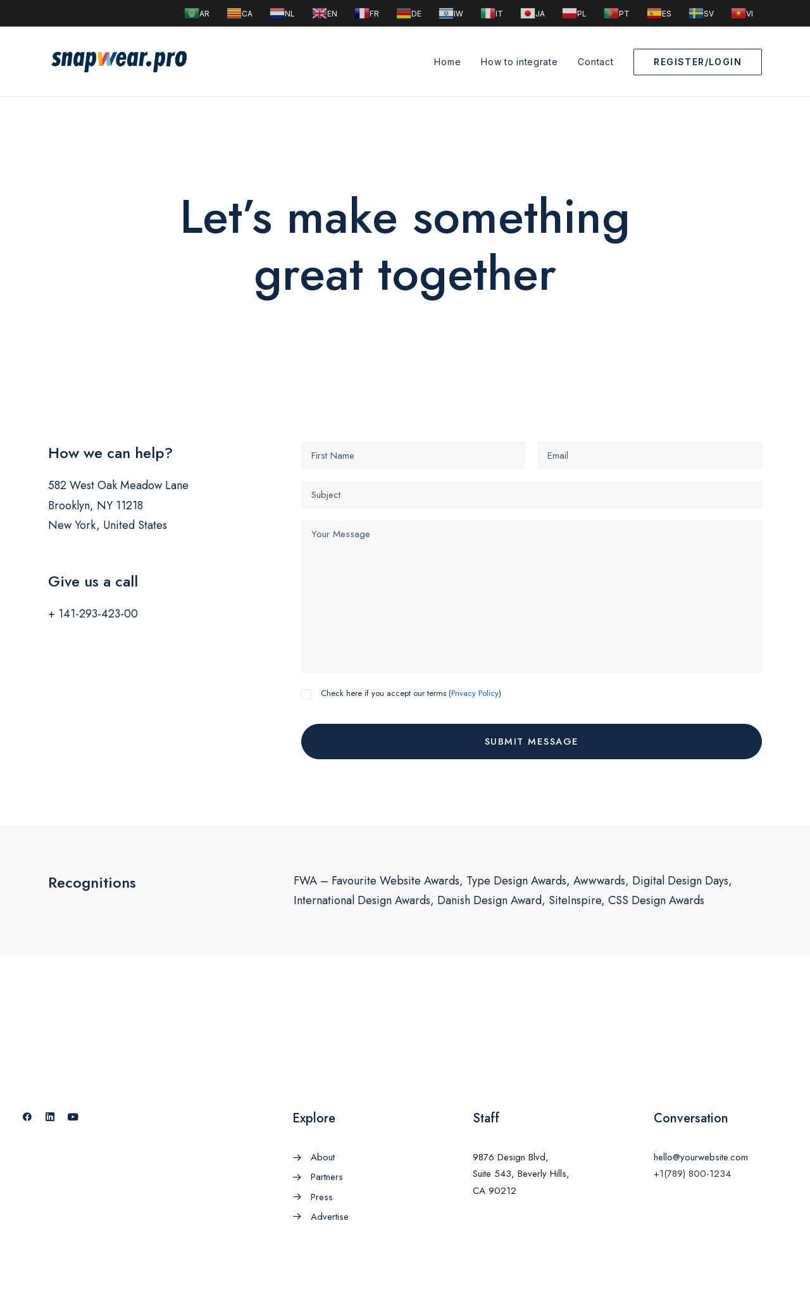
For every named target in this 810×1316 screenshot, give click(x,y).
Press (322, 1197)
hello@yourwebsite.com (701, 1157)
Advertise (330, 1217)
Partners (327, 1177)
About (323, 1157)
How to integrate (519, 61)
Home (447, 61)
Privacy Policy (475, 693)
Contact (595, 61)
